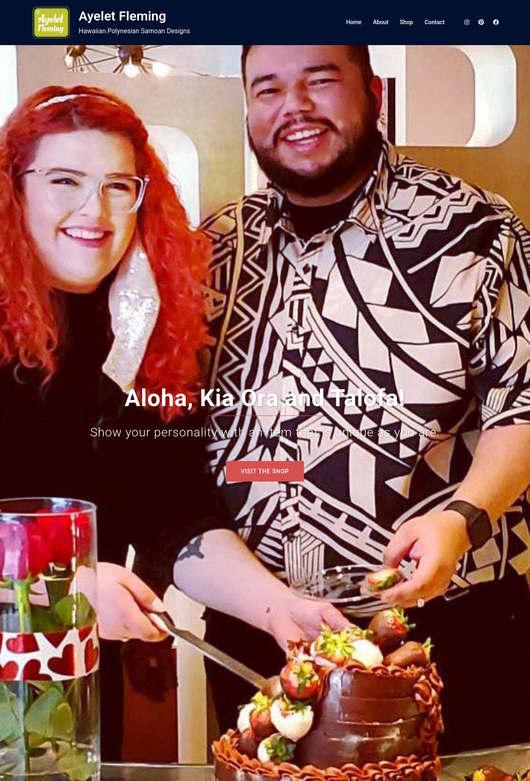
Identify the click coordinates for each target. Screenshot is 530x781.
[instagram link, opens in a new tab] (466, 22)
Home (354, 22)
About (380, 22)
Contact (435, 22)
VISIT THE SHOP (265, 471)
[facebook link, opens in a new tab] (495, 22)
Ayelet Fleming (122, 16)
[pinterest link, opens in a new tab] (480, 22)
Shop (406, 22)
